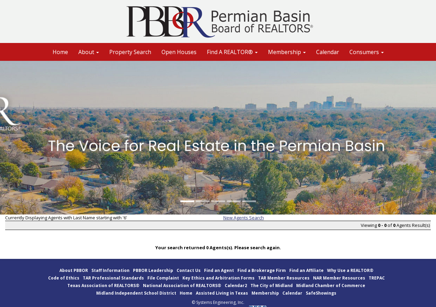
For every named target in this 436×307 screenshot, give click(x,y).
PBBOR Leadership (153, 270)
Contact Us (189, 270)
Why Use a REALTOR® (350, 270)
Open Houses (179, 52)
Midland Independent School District (136, 293)
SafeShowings (321, 293)
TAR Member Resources (284, 278)
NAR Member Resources (339, 278)
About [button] (88, 52)
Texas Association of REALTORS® (103, 285)
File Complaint (163, 278)
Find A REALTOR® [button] (232, 52)
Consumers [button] (366, 52)
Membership (265, 293)
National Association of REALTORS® (182, 285)
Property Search (130, 52)
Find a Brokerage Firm (261, 270)
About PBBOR (73, 270)
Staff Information (110, 270)
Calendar (327, 52)
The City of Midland (271, 285)
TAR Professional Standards (113, 278)
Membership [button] (287, 52)
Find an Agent (219, 270)
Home (60, 52)
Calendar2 (236, 285)
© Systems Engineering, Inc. (218, 302)
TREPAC (377, 278)
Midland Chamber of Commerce (330, 285)
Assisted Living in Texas (222, 293)
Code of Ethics (63, 278)
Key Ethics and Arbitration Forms (218, 278)
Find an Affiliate (306, 270)
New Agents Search (243, 218)
